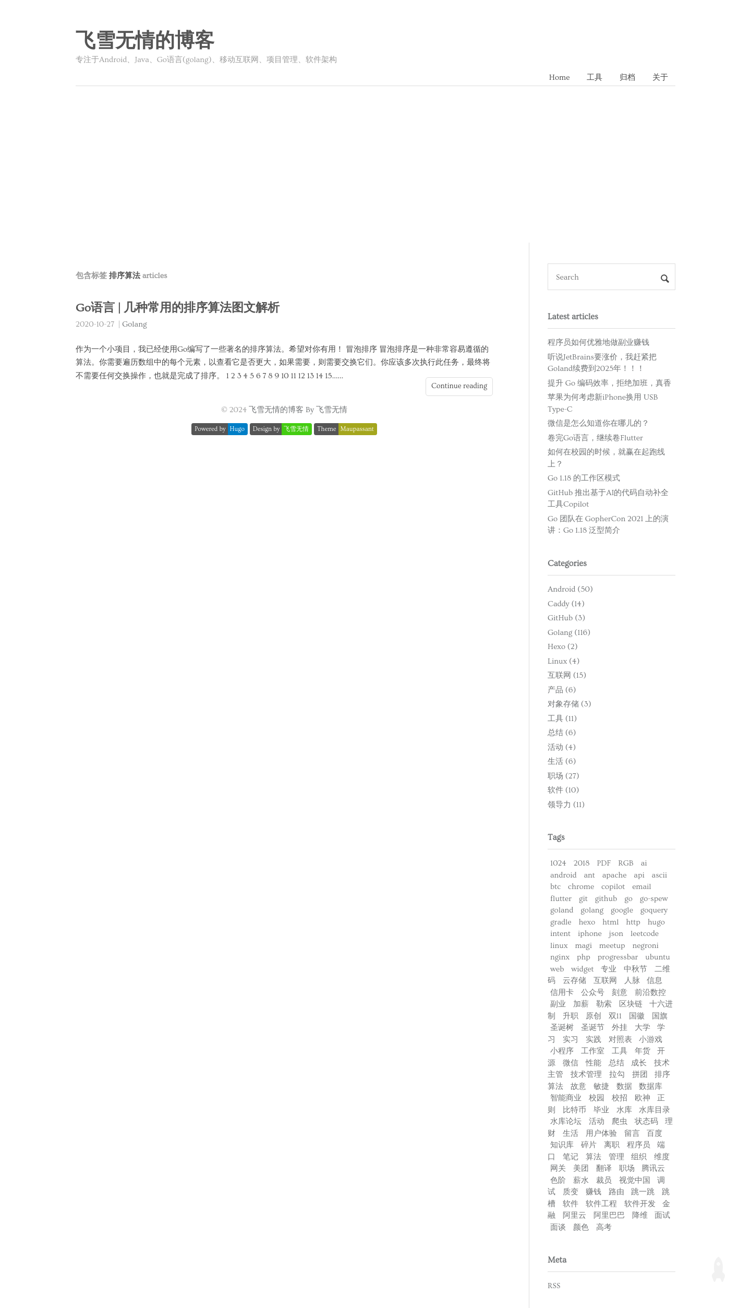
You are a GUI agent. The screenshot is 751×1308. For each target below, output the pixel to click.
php (583, 957)
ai (644, 863)
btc (555, 886)
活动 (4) (562, 747)
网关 (558, 1168)
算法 (593, 1157)
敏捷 (601, 1086)
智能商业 (566, 1098)
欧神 (642, 1098)
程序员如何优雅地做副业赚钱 (598, 342)
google (622, 910)
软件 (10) (563, 790)
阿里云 (574, 1215)
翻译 (604, 1168)
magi (583, 945)
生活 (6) (562, 761)
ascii (660, 875)
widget (582, 969)
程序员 (638, 1145)
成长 (639, 1063)
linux (559, 945)
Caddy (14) (566, 603)
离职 (612, 1145)
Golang (134, 324)
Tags (556, 837)
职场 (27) (563, 776)
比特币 (574, 1110)
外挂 (619, 1027)
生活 (570, 1133)
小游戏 (650, 1039)
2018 (582, 863)
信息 (654, 980)
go (628, 898)
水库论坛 (566, 1121)
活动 (596, 1121)
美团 (581, 1168)
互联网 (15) (567, 675)
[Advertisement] (375, 164)
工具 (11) (562, 718)
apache (614, 875)
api (639, 875)
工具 (594, 77)
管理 (616, 1157)
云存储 (574, 980)
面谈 (558, 1227)
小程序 (562, 1051)
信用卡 (562, 992)
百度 (654, 1133)
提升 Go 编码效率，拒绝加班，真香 (609, 383)
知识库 (562, 1145)
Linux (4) (563, 661)
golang (591, 910)
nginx (560, 957)
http (633, 922)
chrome (581, 886)
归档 (627, 77)
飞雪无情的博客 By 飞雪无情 (298, 409)
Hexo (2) (563, 646)
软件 (570, 1203)
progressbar (618, 957)
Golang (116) (569, 632)
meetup (612, 945)
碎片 (589, 1145)
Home (559, 77)
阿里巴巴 (609, 1215)
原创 (593, 1016)
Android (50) (570, 589)
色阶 (558, 1180)
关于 (660, 77)
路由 (616, 1191)
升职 (570, 1016)
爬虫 (619, 1121)
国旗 (660, 1016)
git (583, 898)
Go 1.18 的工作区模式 (584, 478)
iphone (590, 933)
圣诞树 (562, 1027)
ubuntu (657, 957)
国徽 (637, 1016)
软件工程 (601, 1203)
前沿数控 (650, 992)
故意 (578, 1086)
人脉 (632, 980)
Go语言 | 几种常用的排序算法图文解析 (178, 308)
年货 (642, 1051)
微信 (570, 1063)
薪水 (581, 1180)
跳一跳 (643, 1191)
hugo (656, 922)
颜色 (581, 1227)
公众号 (592, 992)
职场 (627, 1168)
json (616, 933)
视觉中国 (634, 1180)
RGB (626, 863)
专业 (608, 969)
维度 (662, 1157)
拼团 (640, 1074)
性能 (593, 1063)
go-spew (654, 898)
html (610, 922)
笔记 (570, 1157)
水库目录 (654, 1110)
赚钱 (593, 1191)
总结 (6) (562, 732)
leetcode (645, 933)
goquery (654, 910)
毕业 (601, 1110)
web (557, 969)
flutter (561, 898)
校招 (619, 1098)
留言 (632, 1133)
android (563, 875)
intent (560, 933)
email (641, 886)
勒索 (604, 1004)
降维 (640, 1215)
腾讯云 (653, 1168)
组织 (639, 1157)
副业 (558, 1004)
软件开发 (640, 1203)
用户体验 (601, 1133)
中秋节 (635, 969)
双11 (615, 1016)
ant (589, 875)
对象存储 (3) (569, 704)
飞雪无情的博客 (145, 41)
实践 (593, 1039)
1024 (558, 863)
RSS (554, 1285)
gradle (561, 922)
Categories (567, 563)
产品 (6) (562, 690)
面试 (662, 1215)
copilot (613, 886)
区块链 (631, 1004)
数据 (624, 1086)
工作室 (592, 1051)
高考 (604, 1227)
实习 (570, 1039)
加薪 (581, 1004)
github (606, 898)
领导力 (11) (566, 804)
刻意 (619, 992)
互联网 (605, 980)
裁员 (604, 1180)
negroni (645, 945)
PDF (604, 863)
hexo (586, 922)
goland (561, 910)
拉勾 (617, 1074)
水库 (624, 1110)
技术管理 (586, 1074)
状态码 (646, 1121)
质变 (570, 1191)
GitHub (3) (566, 618)
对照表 (620, 1039)
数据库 (650, 1086)
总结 (616, 1063)
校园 (596, 1098)
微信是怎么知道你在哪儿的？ (598, 423)
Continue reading (459, 386)
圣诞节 (592, 1027)
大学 (642, 1027)
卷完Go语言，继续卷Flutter (595, 438)
